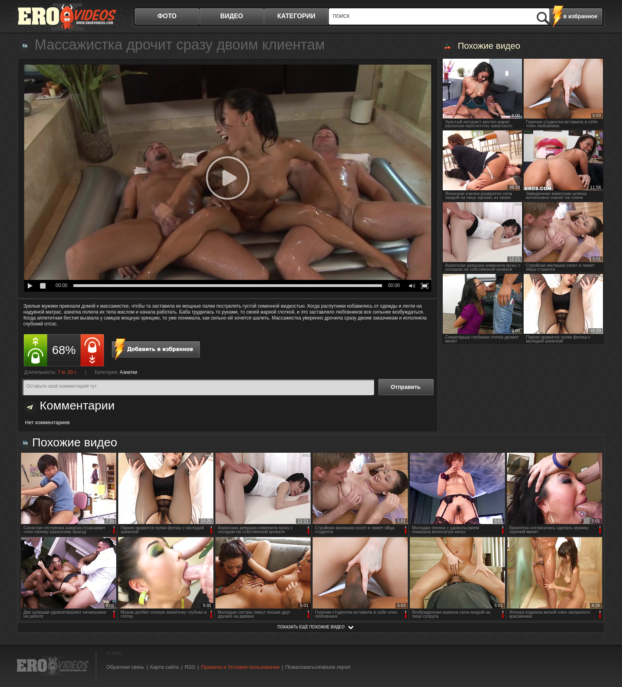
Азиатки (128, 372)
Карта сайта (164, 667)
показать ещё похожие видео (311, 627)
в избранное (580, 16)
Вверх (607, 644)
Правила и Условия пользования (240, 667)
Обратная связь (125, 667)
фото (167, 16)
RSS (189, 667)
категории (296, 16)
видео (231, 16)
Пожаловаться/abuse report (317, 667)
